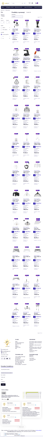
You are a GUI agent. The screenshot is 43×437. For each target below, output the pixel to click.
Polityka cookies (17, 347)
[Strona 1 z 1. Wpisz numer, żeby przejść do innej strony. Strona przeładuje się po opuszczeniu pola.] (40, 17)
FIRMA (16, 341)
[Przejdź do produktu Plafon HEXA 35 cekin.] (37, 251)
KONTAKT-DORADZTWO (19, 342)
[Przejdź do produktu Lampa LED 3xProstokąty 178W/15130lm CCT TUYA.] (37, 51)
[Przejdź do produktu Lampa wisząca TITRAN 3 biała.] (37, 137)
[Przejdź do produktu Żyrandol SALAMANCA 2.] (37, 307)
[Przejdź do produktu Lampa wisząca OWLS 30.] (37, 109)
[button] (25, 3)
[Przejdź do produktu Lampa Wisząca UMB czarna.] (37, 194)
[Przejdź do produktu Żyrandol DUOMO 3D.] (26, 279)
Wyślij (3, 384)
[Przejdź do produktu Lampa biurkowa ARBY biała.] (26, 24)
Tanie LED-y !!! (31, 351)
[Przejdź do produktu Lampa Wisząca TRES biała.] (16, 166)
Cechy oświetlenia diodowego (20, 356)
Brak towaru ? (31, 360)
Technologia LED (18, 357)
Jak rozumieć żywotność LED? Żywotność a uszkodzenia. (20, 360)
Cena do (7, 20)
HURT (16, 345)
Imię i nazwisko (3, 375)
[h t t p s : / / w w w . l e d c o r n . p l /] (4, 349)
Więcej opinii (21, 426)
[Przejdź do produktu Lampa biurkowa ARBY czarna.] (37, 24)
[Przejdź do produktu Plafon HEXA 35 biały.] (26, 251)
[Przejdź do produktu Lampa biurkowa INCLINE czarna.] (26, 52)
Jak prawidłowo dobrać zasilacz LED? (35, 347)
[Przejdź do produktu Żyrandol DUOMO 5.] (16, 307)
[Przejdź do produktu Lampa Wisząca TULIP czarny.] (16, 194)
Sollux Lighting (5, 29)
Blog (16, 348)
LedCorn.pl (2, 10)
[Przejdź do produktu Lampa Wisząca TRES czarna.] (26, 166)
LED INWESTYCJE (18, 343)
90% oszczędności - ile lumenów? (21, 364)
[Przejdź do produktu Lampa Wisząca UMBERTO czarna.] (26, 222)
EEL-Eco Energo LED (18, 363)
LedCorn (4, 27)
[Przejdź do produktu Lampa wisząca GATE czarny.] (26, 109)
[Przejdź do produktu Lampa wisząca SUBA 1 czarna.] (26, 137)
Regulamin (17, 346)
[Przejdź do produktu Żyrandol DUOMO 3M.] (37, 279)
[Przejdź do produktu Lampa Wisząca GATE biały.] (16, 109)
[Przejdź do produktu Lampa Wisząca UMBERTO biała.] (16, 222)
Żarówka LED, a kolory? (33, 350)
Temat (2, 379)
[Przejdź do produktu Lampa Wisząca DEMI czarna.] (16, 81)
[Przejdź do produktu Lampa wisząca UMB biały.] (26, 194)
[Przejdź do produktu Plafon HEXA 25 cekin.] (16, 251)
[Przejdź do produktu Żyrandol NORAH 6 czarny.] (26, 307)
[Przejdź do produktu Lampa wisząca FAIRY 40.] (37, 81)
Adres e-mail (3, 377)
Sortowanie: (14, 14)
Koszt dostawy (31, 358)
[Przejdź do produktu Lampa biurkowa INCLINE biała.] (16, 52)
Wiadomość (3, 381)
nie (3, 38)
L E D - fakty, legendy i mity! (19, 362)
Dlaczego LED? (17, 358)
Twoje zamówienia (32, 359)
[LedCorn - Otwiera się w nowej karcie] (7, 343)
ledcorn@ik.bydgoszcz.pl (11, 431)
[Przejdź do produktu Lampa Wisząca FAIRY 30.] (26, 81)
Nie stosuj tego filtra (5, 34)
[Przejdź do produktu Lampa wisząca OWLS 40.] (16, 137)
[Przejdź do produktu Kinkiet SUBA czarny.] (16, 24)
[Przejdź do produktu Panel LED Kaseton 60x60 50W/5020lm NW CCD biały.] (37, 222)
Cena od (2, 20)
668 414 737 (19, 431)
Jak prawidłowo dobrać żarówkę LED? (35, 341)
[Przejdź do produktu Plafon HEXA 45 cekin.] (16, 279)
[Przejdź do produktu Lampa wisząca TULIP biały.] (37, 166)
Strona (38, 17)
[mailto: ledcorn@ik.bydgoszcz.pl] (5, 351)
